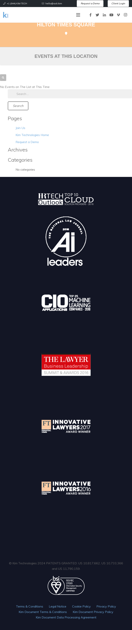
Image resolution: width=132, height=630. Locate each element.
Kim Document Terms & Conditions (43, 612)
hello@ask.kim (53, 3)
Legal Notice (57, 606)
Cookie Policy (81, 606)
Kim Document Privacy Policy (93, 612)
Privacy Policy (106, 606)
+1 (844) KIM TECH (17, 3)
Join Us (20, 128)
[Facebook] (90, 14)
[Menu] (78, 15)
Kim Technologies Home (32, 135)
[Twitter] (97, 14)
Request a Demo (27, 142)
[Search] (18, 105)
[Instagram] (125, 14)
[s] (70, 94)
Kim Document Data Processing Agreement (66, 617)
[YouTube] (111, 14)
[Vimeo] (118, 14)
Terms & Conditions (29, 606)
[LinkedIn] (104, 14)
